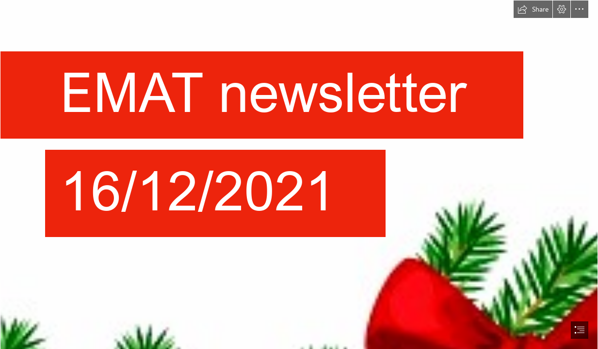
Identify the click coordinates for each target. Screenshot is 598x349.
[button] (533, 9)
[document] (299, 174)
